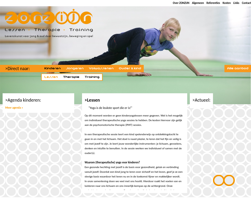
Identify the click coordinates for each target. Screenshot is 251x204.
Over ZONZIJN (181, 3)
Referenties (213, 3)
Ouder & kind (130, 68)
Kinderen (52, 68)
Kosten (227, 3)
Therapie (71, 77)
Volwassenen (101, 68)
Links (236, 3)
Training (92, 77)
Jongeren (75, 68)
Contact (246, 3)
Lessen (51, 77)
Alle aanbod (237, 68)
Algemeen (198, 3)
